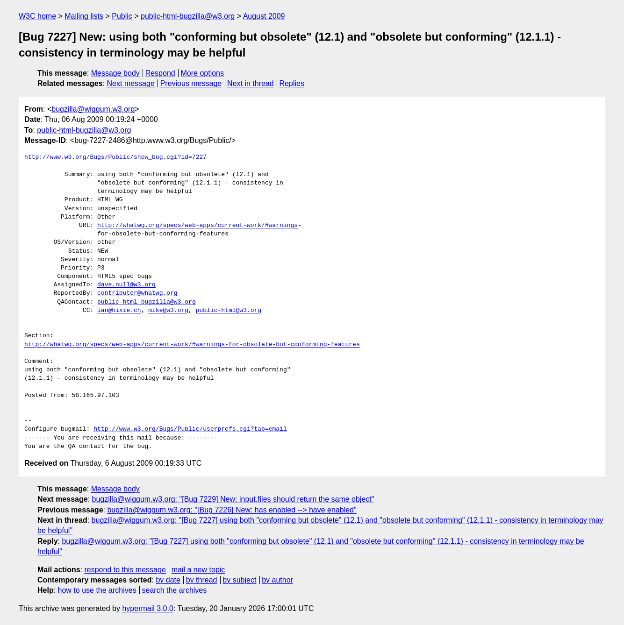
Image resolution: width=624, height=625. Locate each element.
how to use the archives (97, 590)
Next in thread (250, 83)
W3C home (37, 16)
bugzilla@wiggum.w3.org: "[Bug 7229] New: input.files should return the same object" (233, 499)
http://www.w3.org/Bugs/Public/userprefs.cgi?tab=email (190, 429)
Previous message (191, 83)
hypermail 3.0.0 (147, 608)
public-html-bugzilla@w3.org (188, 16)
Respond (160, 73)
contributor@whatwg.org (137, 293)
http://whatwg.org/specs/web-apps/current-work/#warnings (197, 225)
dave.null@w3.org (126, 285)
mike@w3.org (168, 310)
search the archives (174, 590)
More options (202, 73)
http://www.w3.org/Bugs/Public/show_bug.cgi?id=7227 (115, 157)
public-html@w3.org (228, 310)
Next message (131, 83)
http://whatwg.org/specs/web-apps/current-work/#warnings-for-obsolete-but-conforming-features (192, 345)
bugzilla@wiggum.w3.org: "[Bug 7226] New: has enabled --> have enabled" (231, 510)
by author (277, 580)
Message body (115, 73)
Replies (292, 83)
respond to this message (124, 570)
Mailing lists (84, 16)
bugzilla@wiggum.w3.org (93, 109)
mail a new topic (198, 570)
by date (168, 580)
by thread (201, 580)
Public (122, 16)
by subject (239, 580)
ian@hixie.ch (119, 310)
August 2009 (264, 16)
